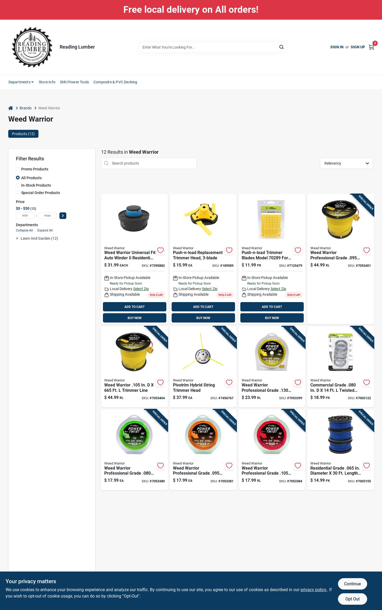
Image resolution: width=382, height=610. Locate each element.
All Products (31, 178)
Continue (352, 583)
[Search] (282, 46)
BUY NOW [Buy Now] (135, 318)
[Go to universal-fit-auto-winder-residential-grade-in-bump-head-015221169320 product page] (134, 259)
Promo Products (34, 169)
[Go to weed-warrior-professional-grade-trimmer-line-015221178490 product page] (134, 450)
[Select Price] (62, 215)
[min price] (25, 215)
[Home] (10, 108)
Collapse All (24, 230)
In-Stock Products (36, 185)
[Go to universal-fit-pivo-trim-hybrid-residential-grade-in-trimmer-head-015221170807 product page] (203, 366)
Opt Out (352, 599)
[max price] (47, 215)
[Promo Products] (18, 169)
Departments (19, 82)
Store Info (47, 82)
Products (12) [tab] (23, 134)
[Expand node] (18, 238)
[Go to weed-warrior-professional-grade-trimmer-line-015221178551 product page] (271, 366)
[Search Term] (212, 47)
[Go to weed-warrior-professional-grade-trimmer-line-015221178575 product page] (340, 259)
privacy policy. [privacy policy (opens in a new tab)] (314, 589)
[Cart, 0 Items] (371, 47)
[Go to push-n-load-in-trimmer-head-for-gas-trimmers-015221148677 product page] (203, 259)
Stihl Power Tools (74, 82)
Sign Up (358, 47)
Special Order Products (40, 192)
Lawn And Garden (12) (39, 238)
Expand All (45, 230)
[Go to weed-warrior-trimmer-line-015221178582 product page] (134, 366)
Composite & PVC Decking (115, 82)
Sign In (337, 47)
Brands (26, 108)
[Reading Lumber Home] (32, 47)
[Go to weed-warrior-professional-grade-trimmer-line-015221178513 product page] (271, 450)
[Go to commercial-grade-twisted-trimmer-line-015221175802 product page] (340, 366)
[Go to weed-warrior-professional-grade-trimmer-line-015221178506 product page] (203, 450)
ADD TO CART (134, 307)
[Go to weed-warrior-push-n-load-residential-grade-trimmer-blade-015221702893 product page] (271, 259)
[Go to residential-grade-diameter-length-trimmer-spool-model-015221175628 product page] (340, 450)
